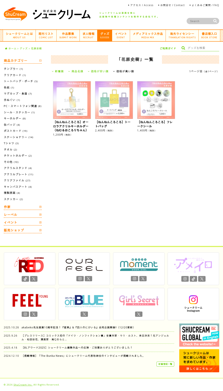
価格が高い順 (123, 71)
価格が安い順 (98, 71)
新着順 (58, 71)
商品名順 (75, 71)
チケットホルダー (18, 155)
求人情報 (88, 35)
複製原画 (12, 193)
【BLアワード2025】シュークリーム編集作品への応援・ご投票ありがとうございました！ (77, 347)
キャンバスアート (18, 187)
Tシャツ (11, 143)
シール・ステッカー (19, 112)
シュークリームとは (19, 35)
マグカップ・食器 (18, 93)
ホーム (11, 48)
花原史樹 (36, 48)
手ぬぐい (12, 100)
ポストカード (15, 131)
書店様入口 (209, 35)
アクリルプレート (18, 174)
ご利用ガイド (168, 48)
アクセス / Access (141, 5)
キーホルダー (15, 118)
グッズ (104, 35)
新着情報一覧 (165, 364)
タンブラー (13, 69)
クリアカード (15, 75)
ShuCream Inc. (23, 384)
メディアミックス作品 (148, 35)
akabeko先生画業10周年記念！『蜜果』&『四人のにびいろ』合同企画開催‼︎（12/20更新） (78, 327)
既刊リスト (46, 35)
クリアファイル (17, 180)
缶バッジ (12, 125)
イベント (121, 35)
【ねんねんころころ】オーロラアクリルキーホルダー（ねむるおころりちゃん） (70, 126)
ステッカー (13, 199)
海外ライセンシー (182, 35)
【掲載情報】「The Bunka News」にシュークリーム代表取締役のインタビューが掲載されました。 (83, 356)
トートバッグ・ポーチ (21, 81)
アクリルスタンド (18, 168)
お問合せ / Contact (172, 5)
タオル (10, 149)
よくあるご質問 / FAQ (205, 5)
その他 (11, 162)
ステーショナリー (18, 137)
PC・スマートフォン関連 (22, 106)
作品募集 (68, 35)
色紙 (9, 87)
